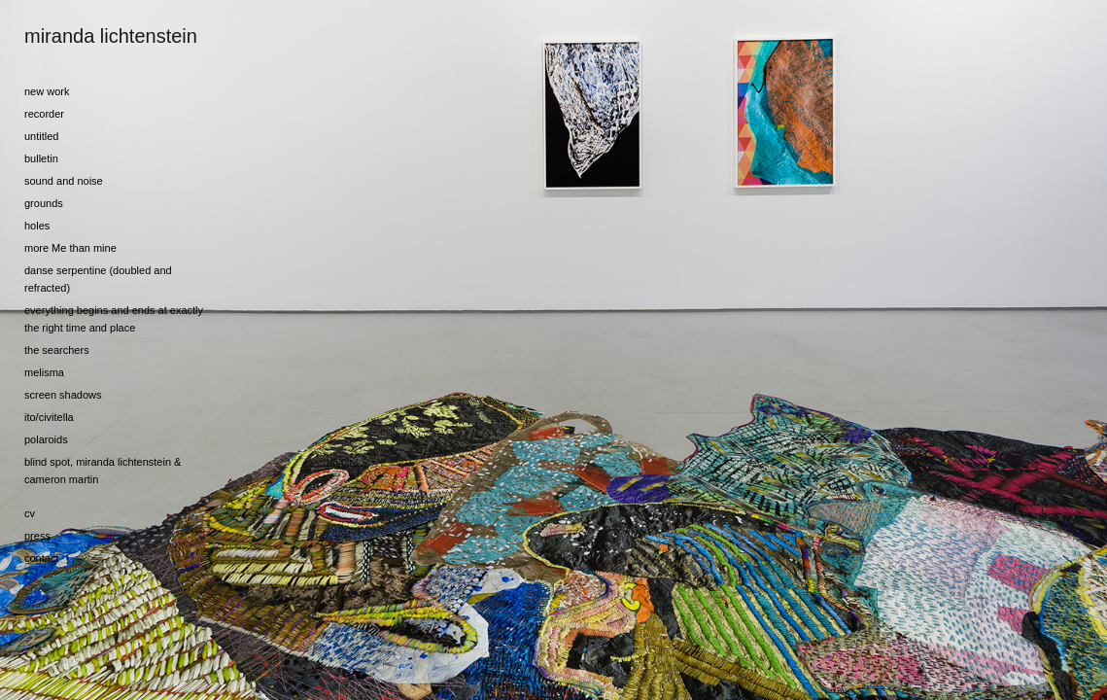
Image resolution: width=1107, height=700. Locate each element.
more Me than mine (70, 248)
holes (37, 225)
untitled (41, 136)
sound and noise (63, 181)
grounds (43, 203)
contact (41, 558)
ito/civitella (49, 417)
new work (46, 91)
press (37, 536)
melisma (44, 372)
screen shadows (63, 395)
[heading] (72, 36)
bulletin (41, 158)
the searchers (56, 350)
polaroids (46, 439)
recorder (44, 114)
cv (29, 513)
